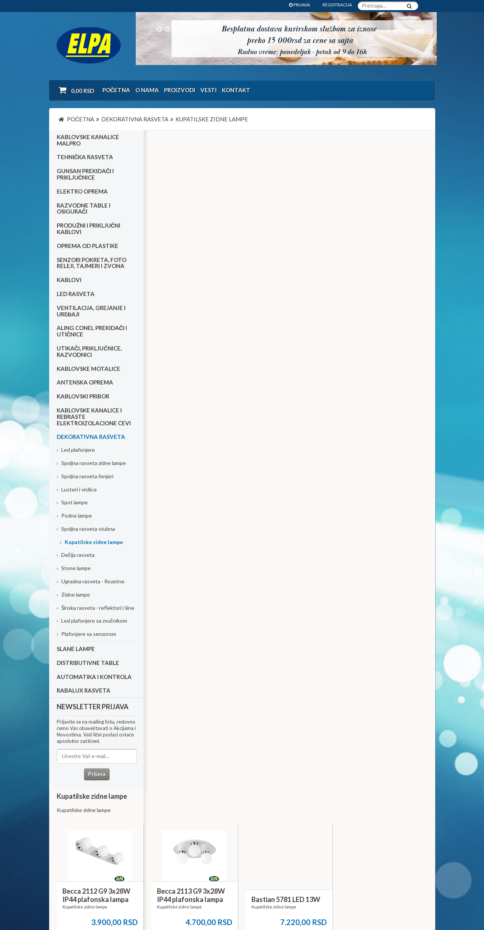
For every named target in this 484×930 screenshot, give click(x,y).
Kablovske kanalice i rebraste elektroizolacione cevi (94, 417)
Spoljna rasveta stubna (86, 529)
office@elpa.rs (338, 867)
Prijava (96, 774)
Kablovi (69, 280)
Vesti (208, 90)
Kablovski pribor (83, 396)
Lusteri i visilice (77, 489)
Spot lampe (72, 502)
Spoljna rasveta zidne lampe (91, 463)
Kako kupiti (73, 830)
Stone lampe (74, 568)
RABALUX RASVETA (83, 690)
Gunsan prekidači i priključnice (85, 174)
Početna (116, 90)
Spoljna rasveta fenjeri (85, 476)
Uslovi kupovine (78, 820)
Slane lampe (76, 649)
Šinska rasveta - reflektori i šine (95, 607)
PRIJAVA (299, 5)
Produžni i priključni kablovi (89, 229)
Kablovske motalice (88, 368)
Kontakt (236, 90)
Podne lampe (74, 516)
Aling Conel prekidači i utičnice (92, 331)
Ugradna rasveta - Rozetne (90, 581)
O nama (147, 90)
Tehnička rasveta (85, 157)
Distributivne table (88, 663)
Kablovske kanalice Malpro (88, 140)
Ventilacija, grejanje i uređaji (91, 311)
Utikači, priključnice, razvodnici (89, 351)
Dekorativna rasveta (91, 437)
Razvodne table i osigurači (83, 208)
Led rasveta (76, 294)
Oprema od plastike (87, 246)
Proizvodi (179, 90)
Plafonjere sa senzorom (86, 634)
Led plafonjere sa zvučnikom (92, 621)
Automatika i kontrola (94, 676)
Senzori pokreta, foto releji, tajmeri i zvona (91, 263)
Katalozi (70, 840)
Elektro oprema (82, 191)
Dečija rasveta (76, 555)
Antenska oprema (85, 382)
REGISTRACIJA (337, 5)
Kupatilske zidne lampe (91, 542)
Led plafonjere (76, 450)
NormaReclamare (159, 904)
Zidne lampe (73, 595)
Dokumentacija (203, 840)
